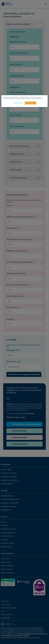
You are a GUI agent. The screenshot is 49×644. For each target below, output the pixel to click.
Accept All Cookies (30, 103)
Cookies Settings (18, 103)
